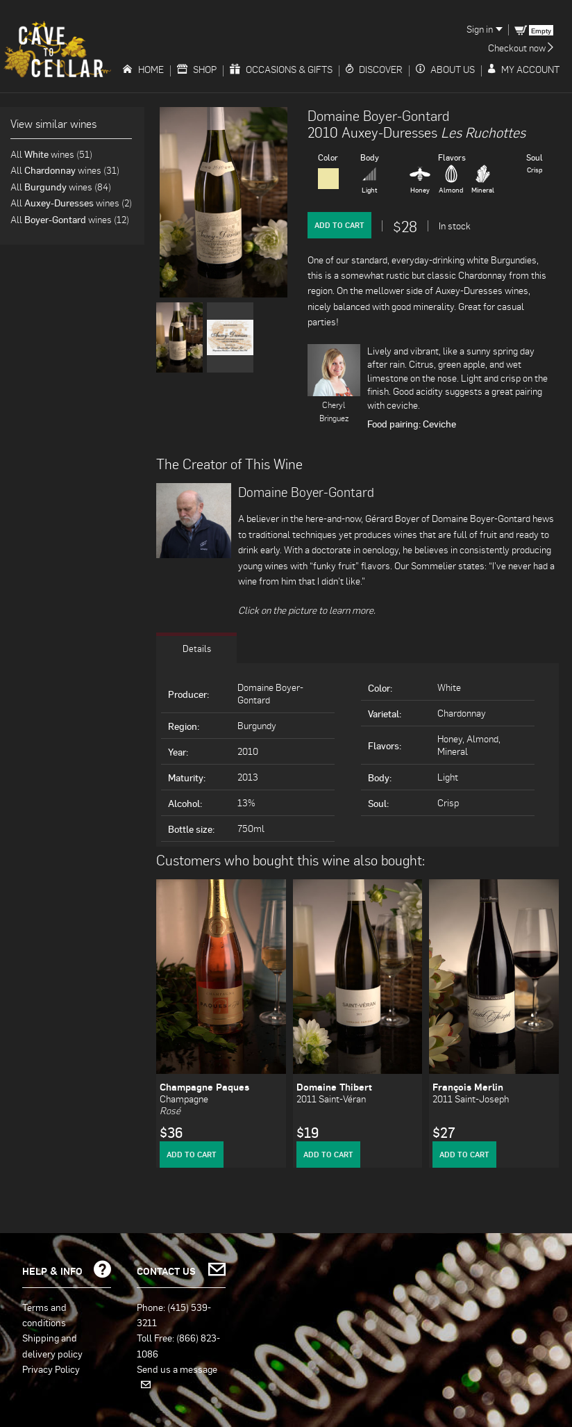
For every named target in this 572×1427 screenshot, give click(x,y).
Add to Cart (339, 225)
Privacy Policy (51, 1368)
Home (143, 69)
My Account (524, 69)
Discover (374, 69)
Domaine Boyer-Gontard (378, 115)
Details (196, 647)
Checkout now (520, 48)
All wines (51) (51, 154)
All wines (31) (64, 170)
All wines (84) (60, 187)
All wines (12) (69, 219)
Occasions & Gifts (281, 69)
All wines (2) (71, 203)
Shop (197, 69)
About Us (445, 69)
